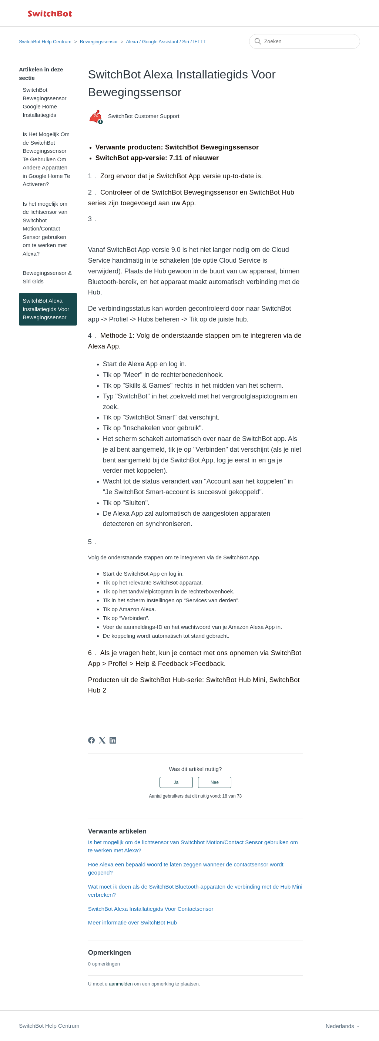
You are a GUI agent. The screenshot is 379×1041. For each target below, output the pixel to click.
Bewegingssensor (99, 41)
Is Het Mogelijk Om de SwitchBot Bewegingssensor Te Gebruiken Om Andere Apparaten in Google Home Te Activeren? (46, 159)
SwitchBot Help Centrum (45, 41)
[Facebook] (91, 740)
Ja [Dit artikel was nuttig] (176, 782)
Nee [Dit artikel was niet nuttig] (215, 782)
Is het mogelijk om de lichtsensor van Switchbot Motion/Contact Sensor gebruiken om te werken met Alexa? (45, 229)
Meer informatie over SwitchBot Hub (132, 922)
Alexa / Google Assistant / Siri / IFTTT (166, 41)
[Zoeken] (304, 41)
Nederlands (343, 1026)
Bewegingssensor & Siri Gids (47, 277)
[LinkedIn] (113, 740)
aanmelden (121, 984)
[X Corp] (102, 740)
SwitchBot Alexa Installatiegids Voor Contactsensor (151, 909)
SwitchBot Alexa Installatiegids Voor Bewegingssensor (46, 308)
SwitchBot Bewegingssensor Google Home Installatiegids (44, 102)
